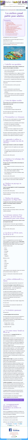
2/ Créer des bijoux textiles (10, 23)
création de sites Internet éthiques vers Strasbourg (15, 439)
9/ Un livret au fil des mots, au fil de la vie (12, 30)
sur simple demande (13, 44)
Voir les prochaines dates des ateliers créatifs (14, 399)
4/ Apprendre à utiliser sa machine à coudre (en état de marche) (14, 25)
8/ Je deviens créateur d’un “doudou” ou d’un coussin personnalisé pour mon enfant (14, 29)
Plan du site (14, 435)
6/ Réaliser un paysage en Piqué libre (11, 27)
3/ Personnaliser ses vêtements (10, 24)
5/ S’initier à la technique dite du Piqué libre (12, 26)
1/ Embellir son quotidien (9, 22)
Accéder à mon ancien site (14, 432)
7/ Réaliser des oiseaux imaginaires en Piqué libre (13, 28)
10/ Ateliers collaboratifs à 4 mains (11, 31)
